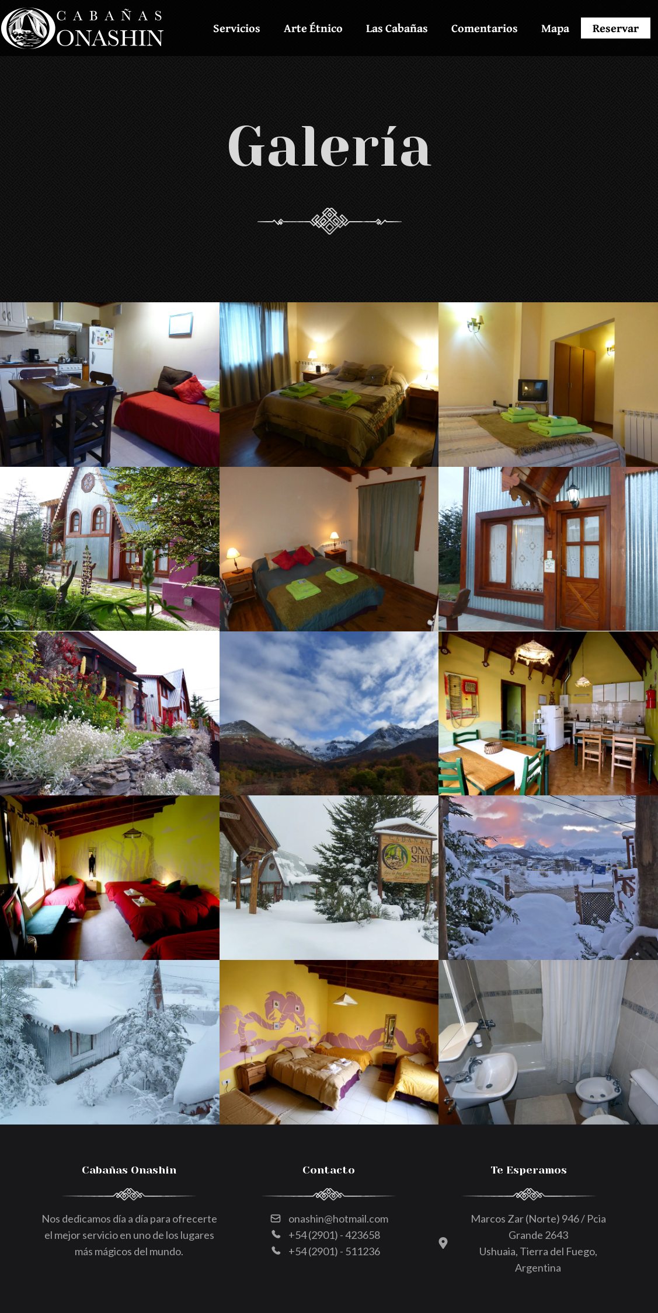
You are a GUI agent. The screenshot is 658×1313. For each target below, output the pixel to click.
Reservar (616, 27)
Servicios (236, 27)
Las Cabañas (397, 27)
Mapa (555, 27)
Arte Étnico (313, 27)
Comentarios (484, 27)
